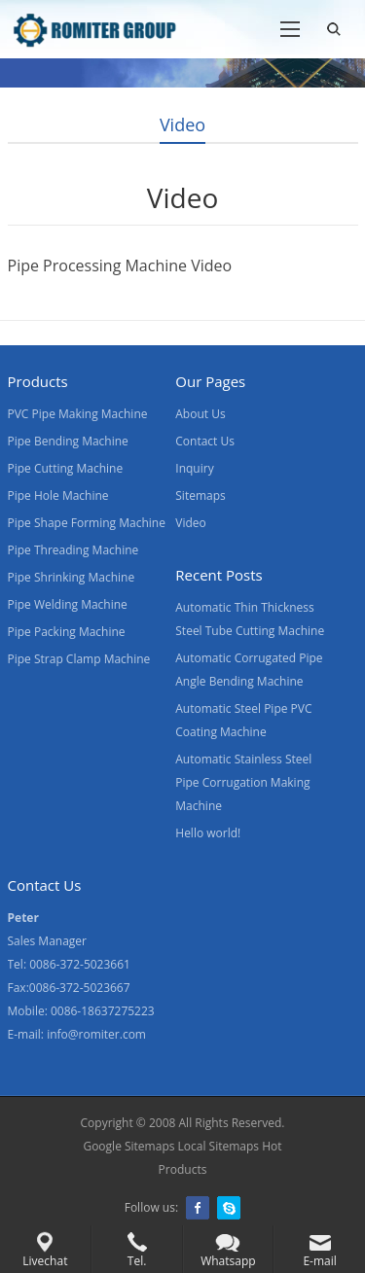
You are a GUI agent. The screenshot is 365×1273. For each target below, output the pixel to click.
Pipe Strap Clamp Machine (79, 659)
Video (190, 522)
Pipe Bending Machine (68, 441)
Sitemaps (200, 495)
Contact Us (205, 441)
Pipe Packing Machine (67, 631)
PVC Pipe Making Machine (78, 414)
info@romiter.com (96, 1034)
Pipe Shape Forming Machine (86, 522)
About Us (200, 414)
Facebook (197, 1208)
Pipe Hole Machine (58, 495)
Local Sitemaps (219, 1146)
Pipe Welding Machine (68, 604)
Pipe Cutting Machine (66, 468)
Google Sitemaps (128, 1146)
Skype (228, 1208)
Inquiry (194, 468)
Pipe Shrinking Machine (71, 577)
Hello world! (207, 833)
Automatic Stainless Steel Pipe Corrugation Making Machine (243, 782)
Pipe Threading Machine (73, 550)
